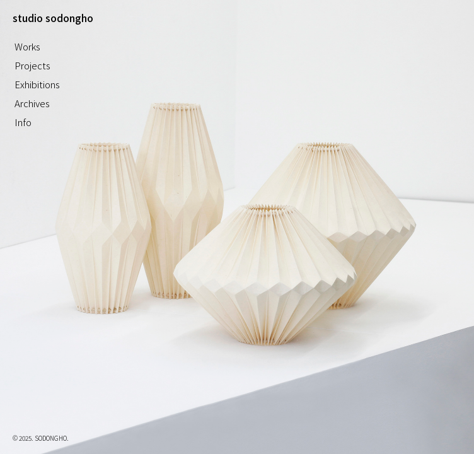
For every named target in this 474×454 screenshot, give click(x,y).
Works (27, 46)
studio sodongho (53, 17)
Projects (32, 65)
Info (23, 122)
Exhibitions (37, 84)
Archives (32, 103)
